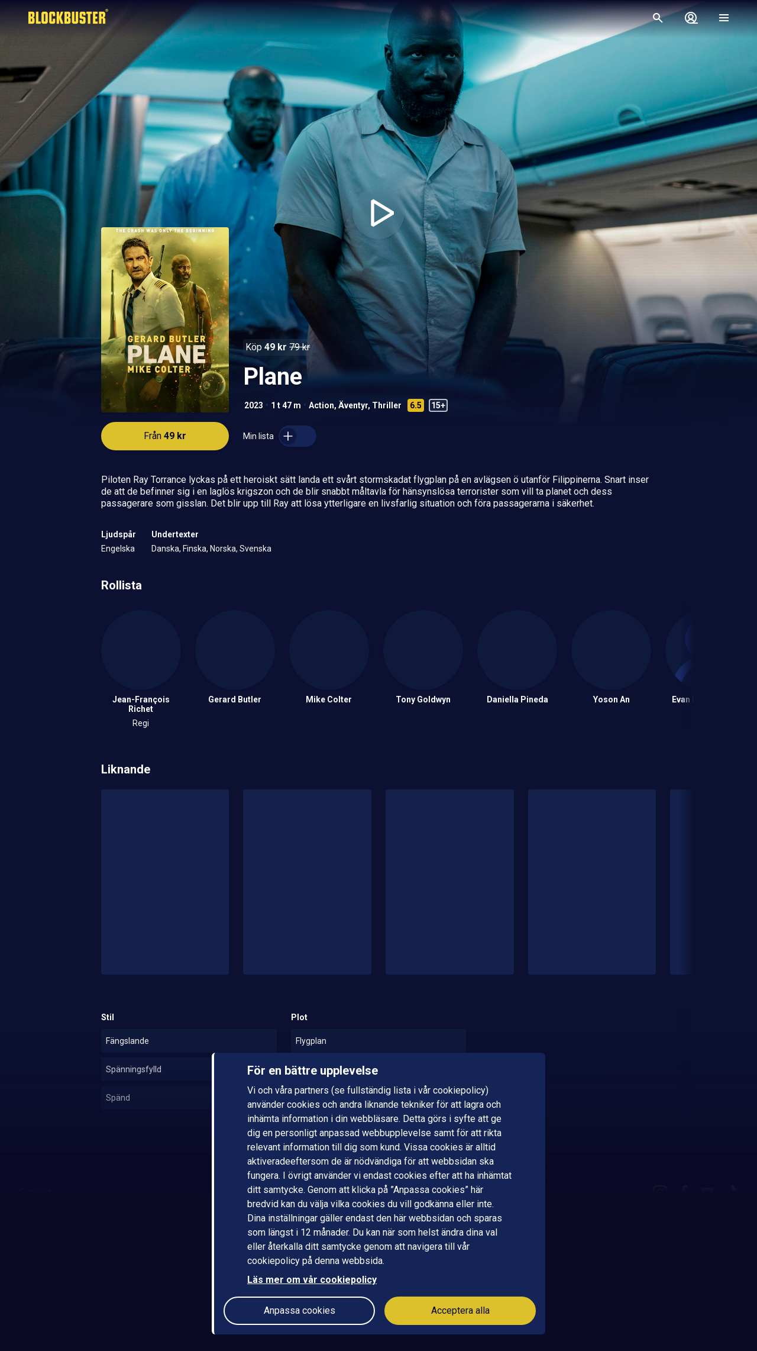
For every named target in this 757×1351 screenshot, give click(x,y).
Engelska (118, 548)
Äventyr (353, 405)
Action (321, 405)
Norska (223, 548)
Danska (165, 548)
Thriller (387, 405)
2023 (253, 405)
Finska (194, 548)
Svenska (255, 548)
